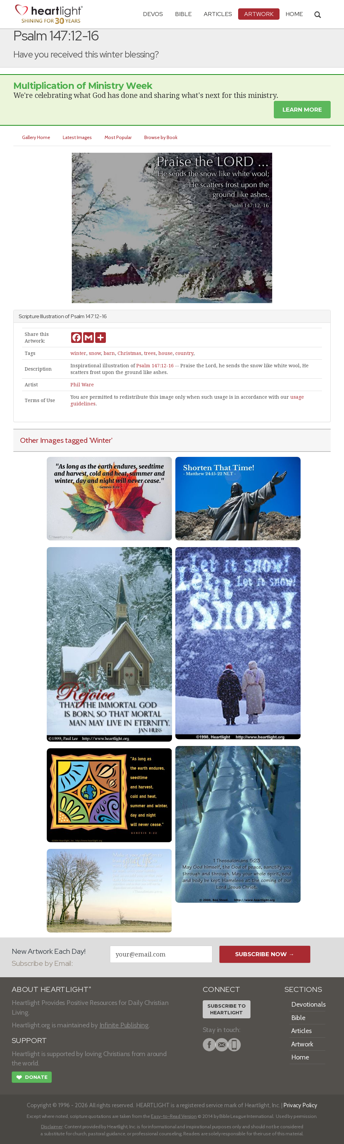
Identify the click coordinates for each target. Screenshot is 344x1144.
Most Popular (118, 137)
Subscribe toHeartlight (226, 1009)
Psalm (77, 316)
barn (109, 353)
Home (300, 1057)
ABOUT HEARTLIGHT (51, 989)
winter (78, 353)
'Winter (100, 440)
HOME (294, 14)
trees (150, 353)
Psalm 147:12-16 (155, 365)
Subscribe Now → (264, 954)
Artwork (259, 14)
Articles (218, 14)
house (165, 353)
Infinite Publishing (124, 1025)
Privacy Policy (300, 1105)
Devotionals (308, 1004)
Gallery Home (36, 137)
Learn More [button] (302, 109)
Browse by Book (160, 137)
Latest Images (77, 137)
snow (95, 353)
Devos (153, 14)
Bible (183, 14)
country (184, 353)
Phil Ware (82, 384)
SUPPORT (29, 1040)
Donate (31, 1078)
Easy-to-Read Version (174, 1116)
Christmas (129, 353)
